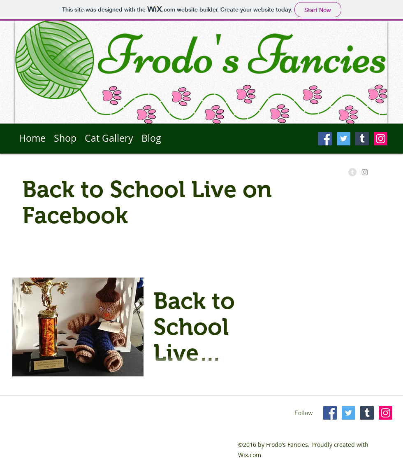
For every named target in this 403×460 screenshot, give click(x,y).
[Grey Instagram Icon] (365, 172)
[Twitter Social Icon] (343, 138)
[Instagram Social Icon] (380, 138)
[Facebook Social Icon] (325, 138)
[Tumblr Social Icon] (362, 138)
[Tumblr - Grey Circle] (352, 172)
